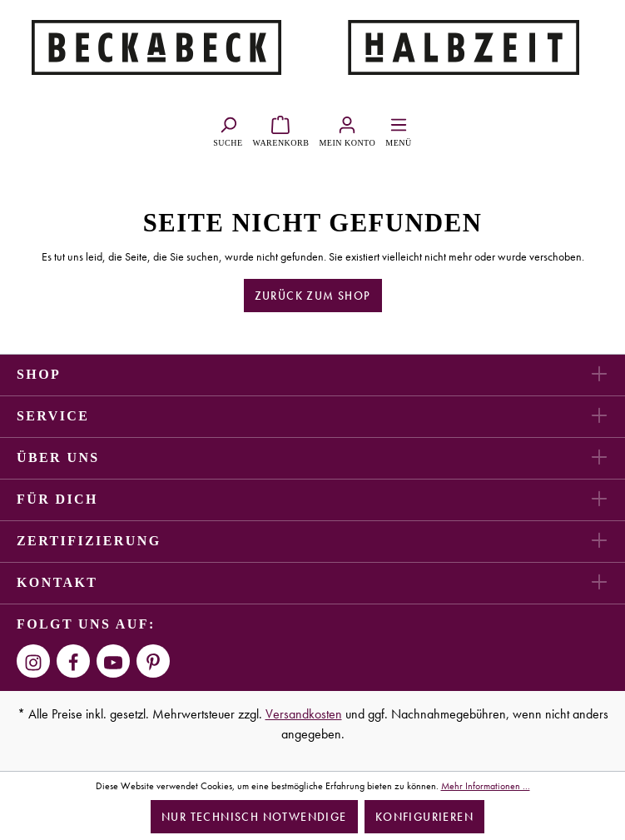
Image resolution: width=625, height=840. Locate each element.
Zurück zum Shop (313, 295)
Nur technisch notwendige (254, 816)
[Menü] (398, 129)
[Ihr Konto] (347, 129)
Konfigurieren (424, 816)
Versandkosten (303, 714)
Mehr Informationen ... (485, 786)
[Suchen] (227, 129)
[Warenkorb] (281, 129)
